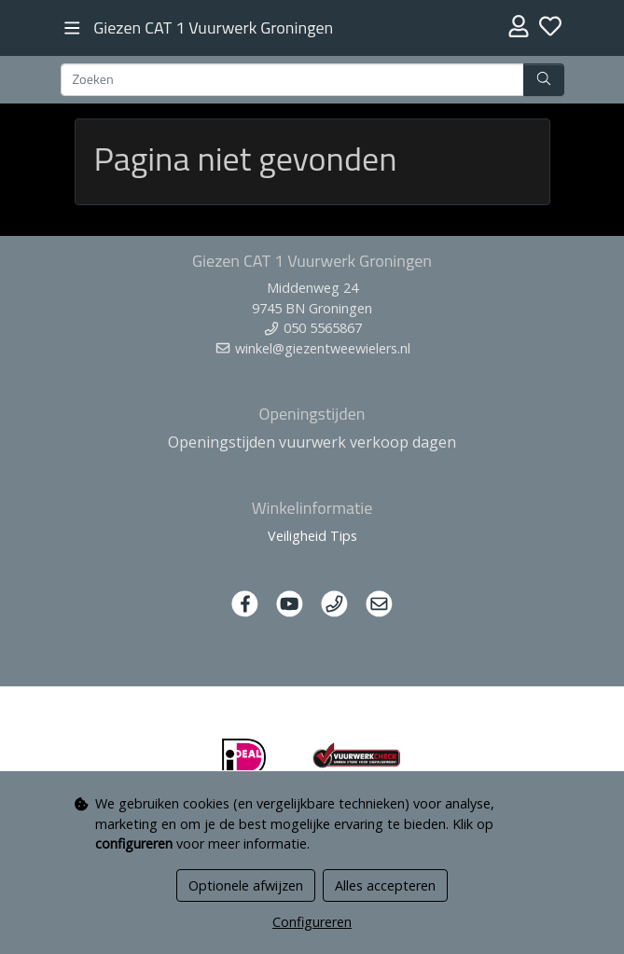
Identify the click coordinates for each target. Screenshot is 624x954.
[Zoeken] (292, 80)
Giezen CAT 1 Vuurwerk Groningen (213, 27)
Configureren (312, 922)
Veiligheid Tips (312, 536)
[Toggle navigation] (72, 28)
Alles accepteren (385, 885)
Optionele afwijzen (245, 885)
